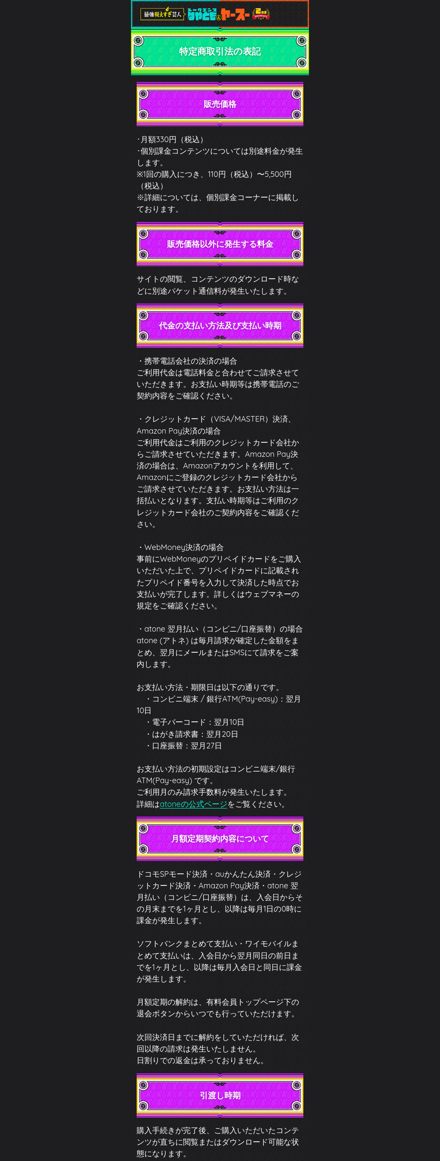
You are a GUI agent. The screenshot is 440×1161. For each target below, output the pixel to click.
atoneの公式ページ (193, 804)
